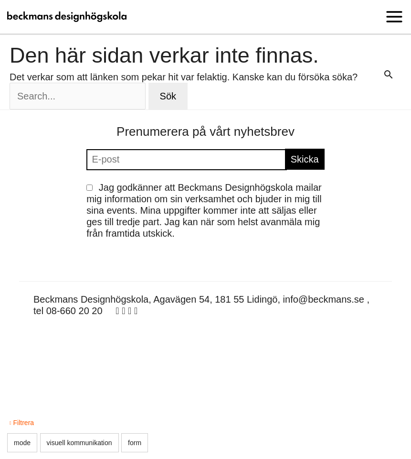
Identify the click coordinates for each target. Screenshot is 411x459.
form (134, 443)
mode (22, 443)
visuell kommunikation (79, 443)
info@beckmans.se (323, 299)
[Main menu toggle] (394, 16)
